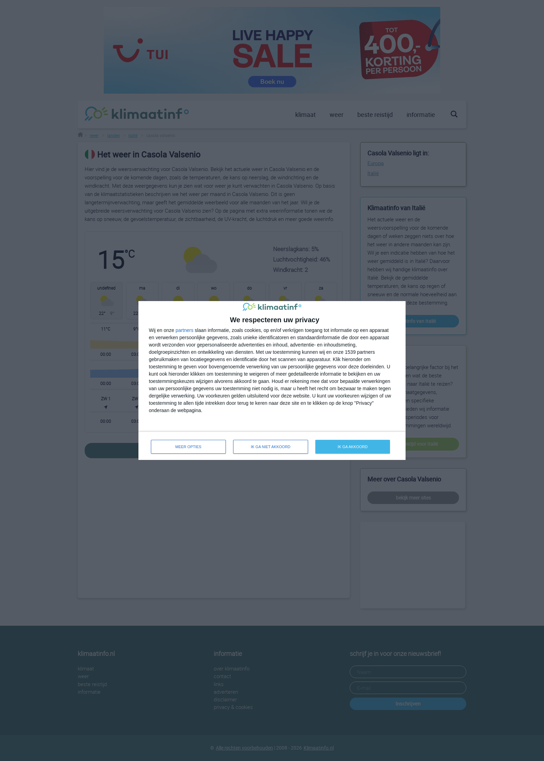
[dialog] (272, 380)
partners (184, 330)
